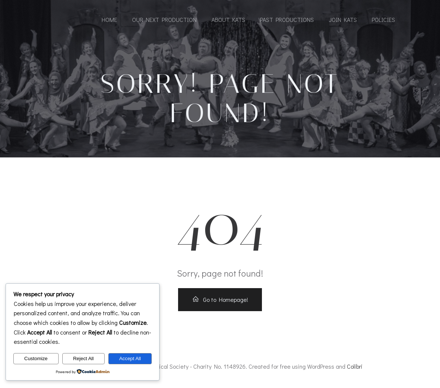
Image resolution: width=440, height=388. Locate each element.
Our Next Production (164, 19)
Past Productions (287, 19)
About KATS (228, 19)
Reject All (83, 358)
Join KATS (343, 19)
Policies (383, 19)
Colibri (354, 366)
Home (109, 19)
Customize (35, 358)
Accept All (130, 358)
